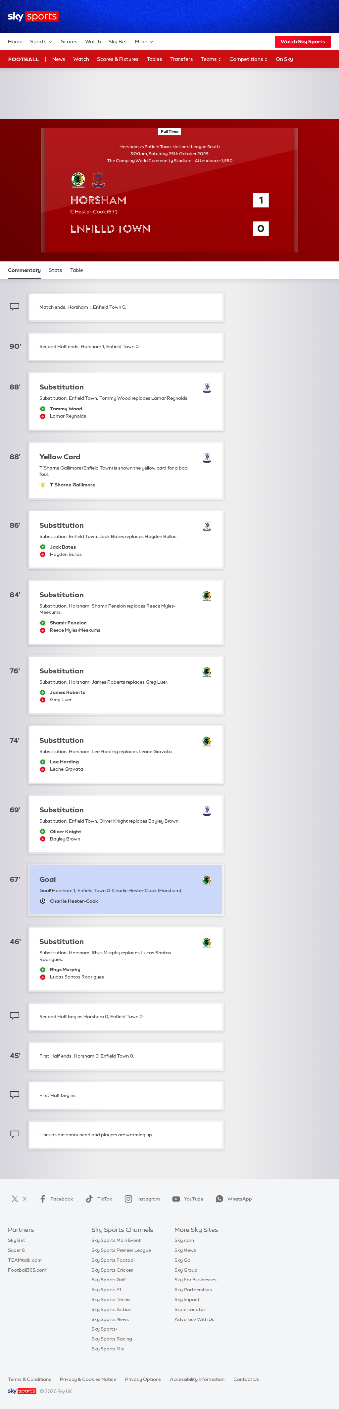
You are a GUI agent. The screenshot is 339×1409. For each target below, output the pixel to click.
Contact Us (246, 1379)
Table (76, 270)
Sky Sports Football (113, 1260)
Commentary (24, 270)
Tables (154, 59)
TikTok (97, 1199)
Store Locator (189, 1309)
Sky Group (185, 1270)
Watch (93, 41)
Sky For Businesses (195, 1279)
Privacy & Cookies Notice (88, 1379)
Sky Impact (187, 1299)
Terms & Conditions (29, 1379)
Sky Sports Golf (108, 1279)
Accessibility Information (197, 1379)
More (144, 41)
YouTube (186, 1199)
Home (15, 41)
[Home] (33, 16)
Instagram (141, 1199)
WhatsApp (232, 1199)
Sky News (185, 1250)
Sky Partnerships (193, 1289)
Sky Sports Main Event (116, 1240)
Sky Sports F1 (106, 1289)
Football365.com (27, 1270)
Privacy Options (143, 1379)
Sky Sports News (110, 1319)
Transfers (181, 59)
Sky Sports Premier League (121, 1250)
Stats (55, 270)
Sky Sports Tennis (110, 1299)
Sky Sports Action (111, 1309)
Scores (69, 41)
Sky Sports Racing (111, 1339)
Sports (41, 41)
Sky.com (184, 1240)
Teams (211, 59)
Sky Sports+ (104, 1329)
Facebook (54, 1199)
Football (23, 59)
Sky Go (182, 1260)
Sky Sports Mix (107, 1348)
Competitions (248, 59)
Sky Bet (118, 41)
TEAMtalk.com (25, 1260)
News (58, 59)
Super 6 (16, 1250)
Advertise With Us (194, 1319)
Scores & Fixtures (118, 59)
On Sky (284, 59)
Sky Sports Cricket (112, 1270)
